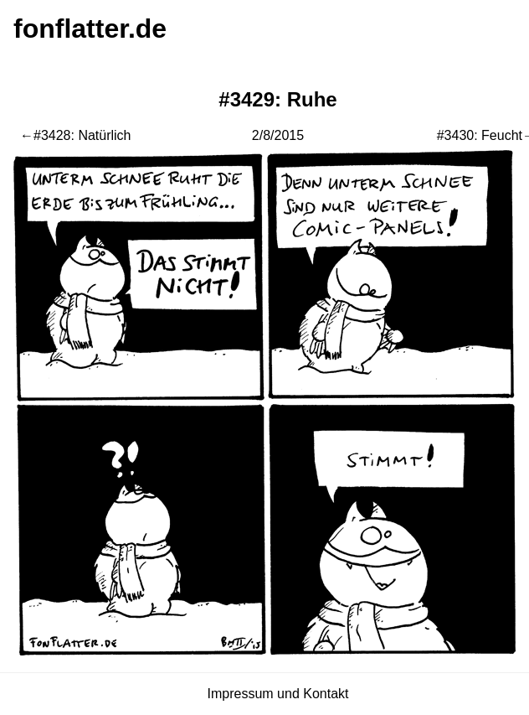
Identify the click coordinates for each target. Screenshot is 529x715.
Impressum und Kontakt (278, 694)
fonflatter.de (90, 28)
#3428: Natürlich (82, 135)
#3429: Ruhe (277, 99)
